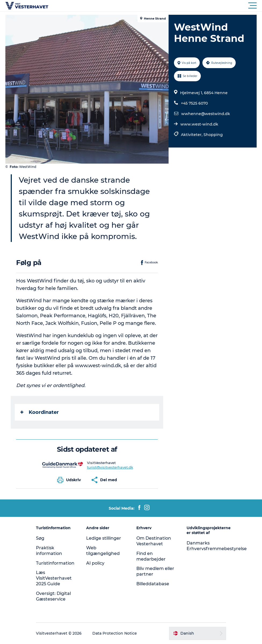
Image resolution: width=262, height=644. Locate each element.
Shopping (213, 134)
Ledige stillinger (103, 538)
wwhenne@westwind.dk (205, 113)
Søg (40, 538)
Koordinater (39, 412)
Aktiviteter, (192, 134)
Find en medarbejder (151, 556)
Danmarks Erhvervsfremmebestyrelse (217, 545)
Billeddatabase (152, 583)
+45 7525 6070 (194, 103)
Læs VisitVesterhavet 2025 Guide (54, 578)
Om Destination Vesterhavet (153, 541)
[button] (155, 5)
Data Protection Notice (114, 633)
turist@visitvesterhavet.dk (110, 467)
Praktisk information (49, 550)
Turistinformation (55, 563)
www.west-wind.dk (199, 124)
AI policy (95, 563)
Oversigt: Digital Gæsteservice (53, 596)
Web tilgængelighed (103, 550)
